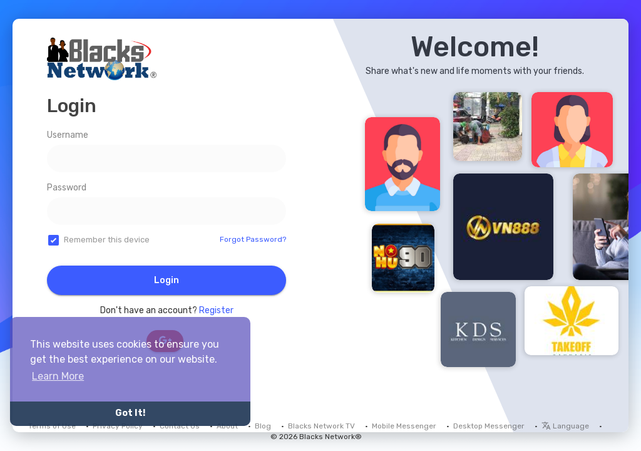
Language (565, 426)
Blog (263, 426)
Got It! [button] (130, 413)
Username (67, 135)
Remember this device (107, 239)
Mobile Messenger (404, 426)
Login (166, 280)
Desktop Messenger (489, 426)
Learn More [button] (58, 376)
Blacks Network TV (321, 426)
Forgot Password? (253, 239)
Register (216, 310)
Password (66, 187)
